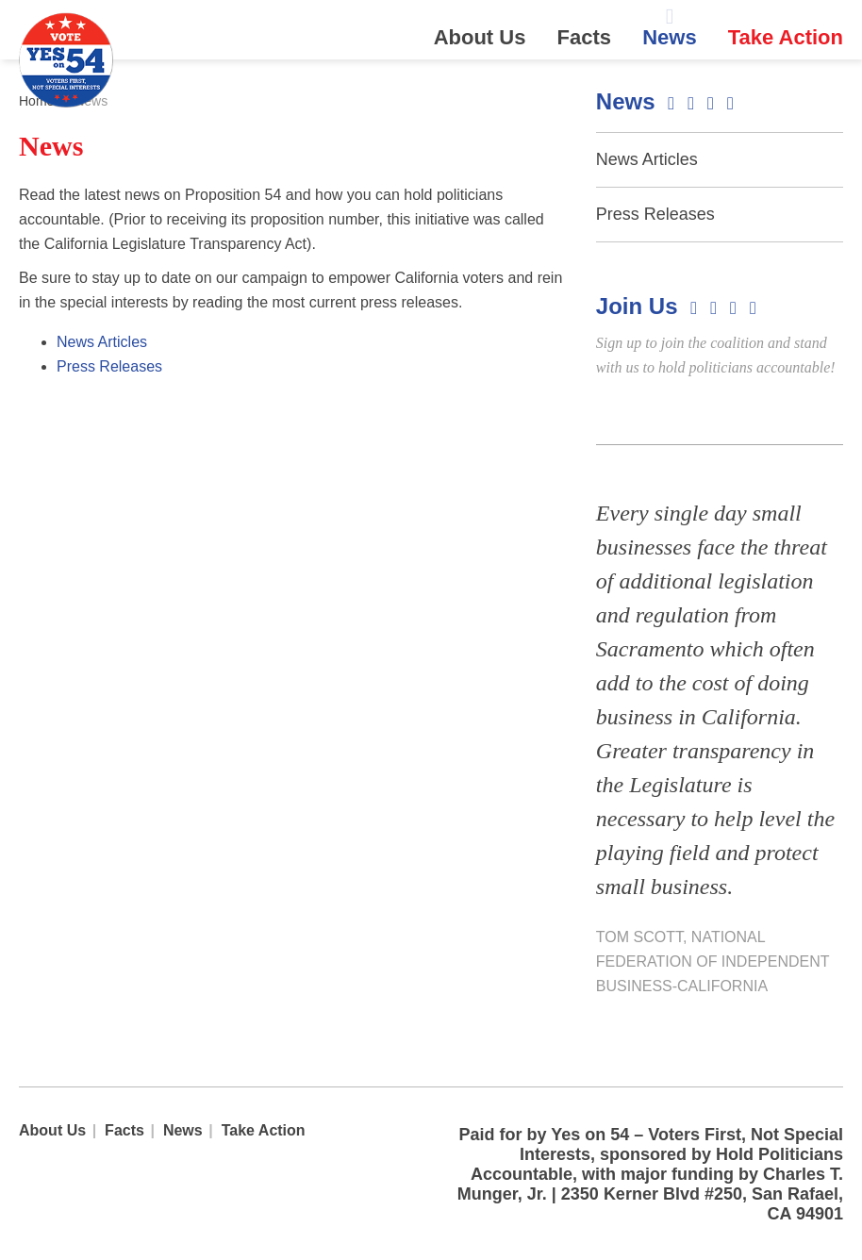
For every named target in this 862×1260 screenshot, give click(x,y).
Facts (584, 37)
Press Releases (109, 366)
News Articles (102, 342)
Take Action (785, 37)
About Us (480, 37)
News (669, 37)
